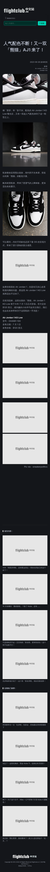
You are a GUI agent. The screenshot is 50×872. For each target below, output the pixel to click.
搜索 (42, 23)
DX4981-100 (43, 70)
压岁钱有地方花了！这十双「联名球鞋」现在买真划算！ (24, 681)
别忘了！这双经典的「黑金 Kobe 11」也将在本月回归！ (24, 763)
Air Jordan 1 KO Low (41, 68)
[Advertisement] (25, 495)
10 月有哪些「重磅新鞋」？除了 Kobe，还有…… (21, 606)
